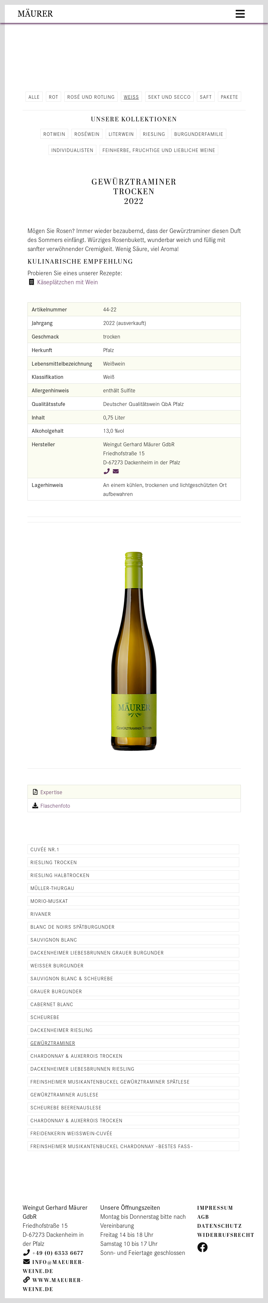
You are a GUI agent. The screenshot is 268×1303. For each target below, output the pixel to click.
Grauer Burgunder (56, 991)
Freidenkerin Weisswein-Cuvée (71, 1133)
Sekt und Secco (169, 96)
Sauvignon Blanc (53, 939)
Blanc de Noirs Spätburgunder (72, 926)
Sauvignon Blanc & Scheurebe (71, 978)
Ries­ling (154, 133)
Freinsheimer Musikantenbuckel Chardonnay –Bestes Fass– (111, 1146)
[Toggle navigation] (240, 13)
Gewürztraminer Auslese (64, 1094)
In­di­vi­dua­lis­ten (72, 149)
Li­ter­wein (121, 133)
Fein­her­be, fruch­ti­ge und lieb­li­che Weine (158, 149)
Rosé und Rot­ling (91, 96)
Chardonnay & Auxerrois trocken (76, 1055)
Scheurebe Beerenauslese (66, 1107)
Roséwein (87, 133)
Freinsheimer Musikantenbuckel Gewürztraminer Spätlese (110, 1081)
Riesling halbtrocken (60, 875)
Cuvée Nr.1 (44, 849)
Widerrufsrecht (226, 1235)
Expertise (51, 792)
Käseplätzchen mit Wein (67, 282)
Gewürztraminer (52, 1042)
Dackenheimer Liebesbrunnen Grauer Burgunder (97, 952)
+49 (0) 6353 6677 (58, 1253)
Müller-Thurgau (52, 887)
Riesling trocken (53, 862)
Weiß (131, 96)
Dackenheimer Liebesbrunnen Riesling (82, 1068)
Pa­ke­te (229, 96)
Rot (53, 96)
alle (34, 96)
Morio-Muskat (49, 900)
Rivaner (40, 913)
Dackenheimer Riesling (61, 1029)
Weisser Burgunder (57, 965)
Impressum (215, 1208)
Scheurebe (44, 1017)
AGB (203, 1217)
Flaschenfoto (55, 805)
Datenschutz (219, 1226)
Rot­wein (54, 133)
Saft (206, 96)
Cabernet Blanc (51, 1004)
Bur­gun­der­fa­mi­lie (198, 133)
